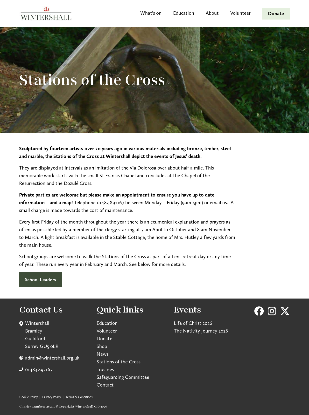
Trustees (105, 369)
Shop (102, 346)
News (102, 354)
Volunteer (107, 331)
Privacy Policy (51, 397)
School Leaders (40, 279)
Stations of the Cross (118, 362)
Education (107, 323)
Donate (104, 338)
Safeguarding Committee (123, 377)
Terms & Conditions (79, 397)
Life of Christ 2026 (193, 323)
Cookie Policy (28, 397)
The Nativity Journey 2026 (201, 331)
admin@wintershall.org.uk (52, 358)
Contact (105, 385)
